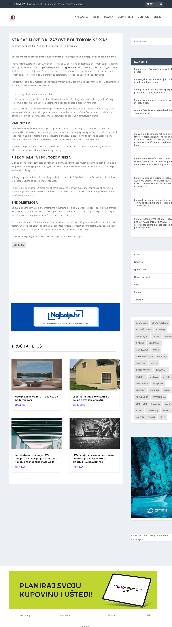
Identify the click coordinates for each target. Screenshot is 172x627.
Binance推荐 (140, 220)
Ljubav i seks (125, 17)
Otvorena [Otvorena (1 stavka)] (142, 384)
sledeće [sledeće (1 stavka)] (155, 404)
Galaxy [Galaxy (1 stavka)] (157, 337)
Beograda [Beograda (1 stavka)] (141, 323)
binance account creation (148, 178)
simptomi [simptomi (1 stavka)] (141, 404)
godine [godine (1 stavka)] (140, 343)
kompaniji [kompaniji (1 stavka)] (154, 343)
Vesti (96, 17)
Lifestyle (138, 262)
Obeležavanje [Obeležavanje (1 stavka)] (144, 370)
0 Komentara (70, 46)
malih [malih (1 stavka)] (156, 350)
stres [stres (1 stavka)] (139, 411)
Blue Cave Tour (139, 536)
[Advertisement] (70, 276)
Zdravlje (143, 17)
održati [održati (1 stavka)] (140, 377)
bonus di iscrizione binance (148, 200)
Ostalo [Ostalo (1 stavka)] (154, 377)
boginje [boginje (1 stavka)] (160, 330)
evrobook (26, 46)
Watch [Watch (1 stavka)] (140, 418)
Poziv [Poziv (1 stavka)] (167, 391)
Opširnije (18, 245)
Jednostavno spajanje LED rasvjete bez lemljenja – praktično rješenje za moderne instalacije (36, 459)
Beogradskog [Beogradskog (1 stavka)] (160, 323)
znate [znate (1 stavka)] (151, 418)
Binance (138, 159)
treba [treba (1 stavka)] (166, 411)
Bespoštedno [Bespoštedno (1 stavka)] (144, 330)
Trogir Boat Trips (159, 536)
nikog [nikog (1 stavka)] (154, 364)
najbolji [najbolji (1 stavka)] (162, 357)
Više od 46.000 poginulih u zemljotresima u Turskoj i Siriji (153, 203)
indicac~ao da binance (146, 134)
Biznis (157, 17)
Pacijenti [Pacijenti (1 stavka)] (157, 384)
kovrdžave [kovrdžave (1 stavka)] (142, 350)
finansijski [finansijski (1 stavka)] (142, 337)
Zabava (108, 17)
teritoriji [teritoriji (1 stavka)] (152, 411)
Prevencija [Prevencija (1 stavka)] (142, 397)
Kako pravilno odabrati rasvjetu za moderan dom (153, 102)
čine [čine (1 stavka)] (162, 418)
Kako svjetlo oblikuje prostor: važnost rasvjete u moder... (55, 3)
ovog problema (68, 68)
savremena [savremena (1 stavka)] (159, 397)
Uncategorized (55, 46)
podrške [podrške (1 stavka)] (154, 391)
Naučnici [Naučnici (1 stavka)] (141, 364)
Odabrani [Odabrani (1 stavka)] (161, 370)
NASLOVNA (81, 17)
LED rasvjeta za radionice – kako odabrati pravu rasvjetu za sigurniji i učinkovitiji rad (93, 459)
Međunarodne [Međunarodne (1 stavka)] (144, 357)
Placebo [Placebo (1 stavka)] (140, 391)
